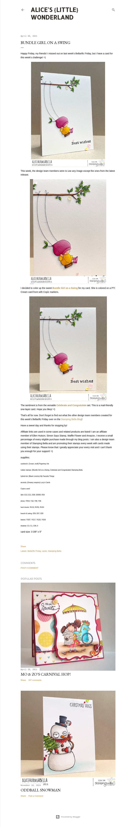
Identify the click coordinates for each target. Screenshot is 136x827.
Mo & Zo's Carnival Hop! (46, 674)
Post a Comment (29, 568)
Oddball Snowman (41, 790)
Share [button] (23, 546)
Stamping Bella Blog (71, 419)
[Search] (113, 9)
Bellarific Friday (34, 551)
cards (44, 551)
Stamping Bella (54, 551)
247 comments (34, 680)
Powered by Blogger (68, 817)
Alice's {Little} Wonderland (54, 13)
